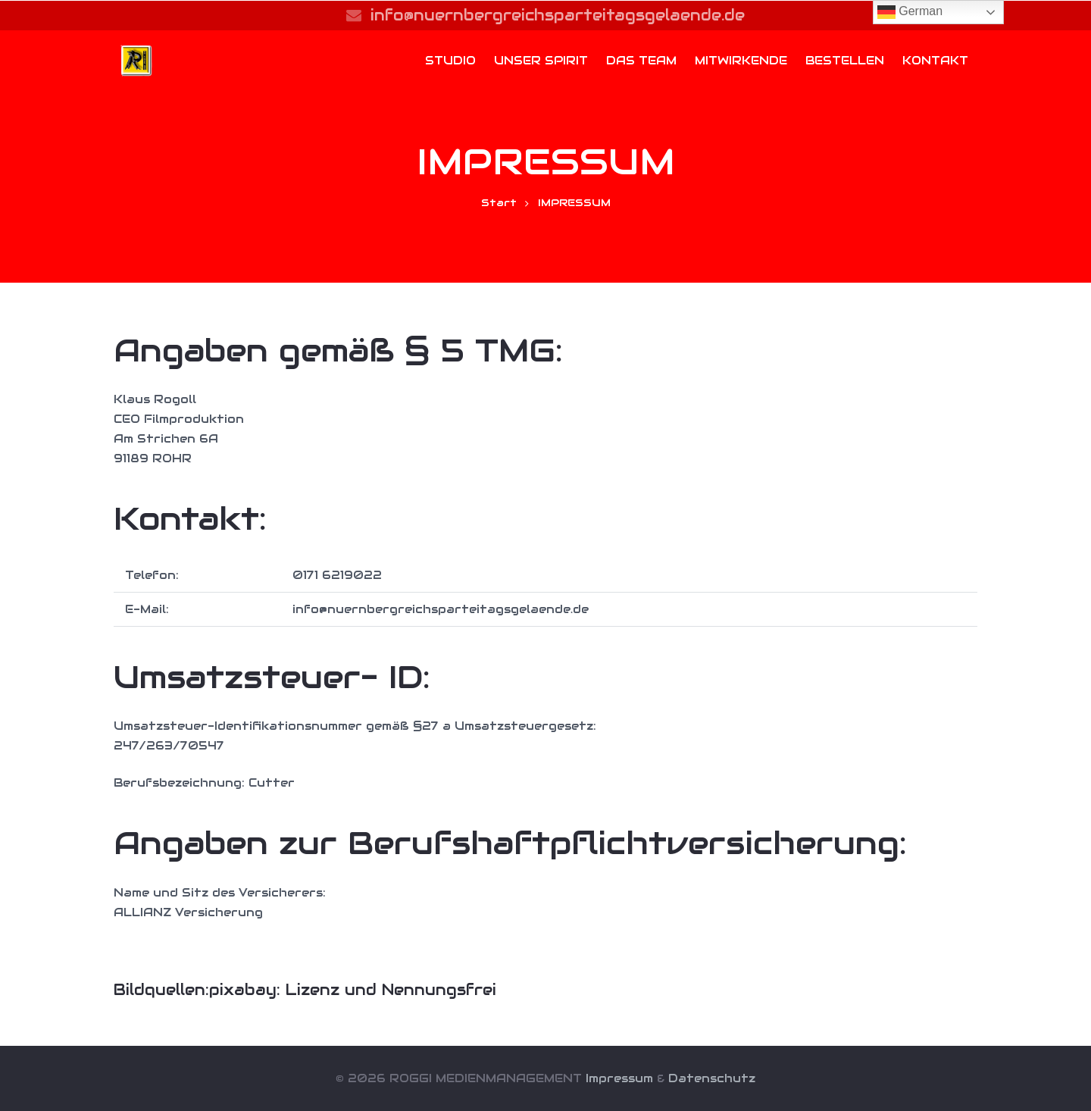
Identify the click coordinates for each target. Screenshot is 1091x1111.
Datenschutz (711, 1078)
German (910, 12)
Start (499, 202)
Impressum (619, 1078)
